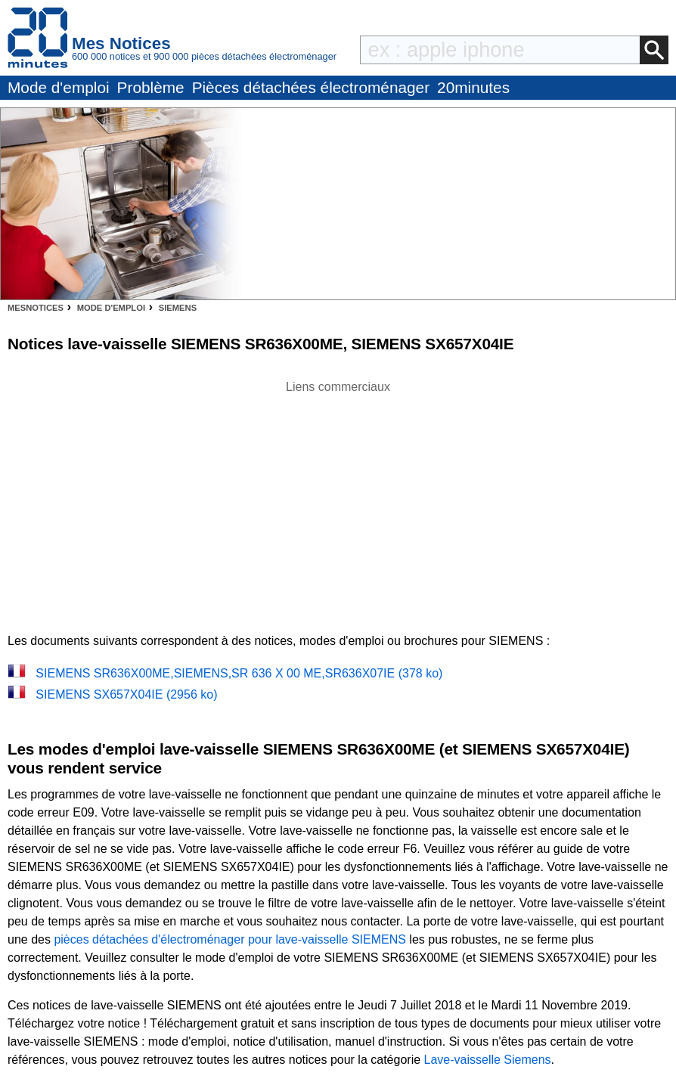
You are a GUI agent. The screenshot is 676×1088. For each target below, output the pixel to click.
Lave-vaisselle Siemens (487, 1059)
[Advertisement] (338, 502)
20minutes (473, 87)
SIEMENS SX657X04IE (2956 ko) (126, 694)
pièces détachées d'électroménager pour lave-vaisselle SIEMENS (230, 939)
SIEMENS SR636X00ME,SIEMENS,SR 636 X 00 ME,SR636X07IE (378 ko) (239, 673)
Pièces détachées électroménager (310, 87)
